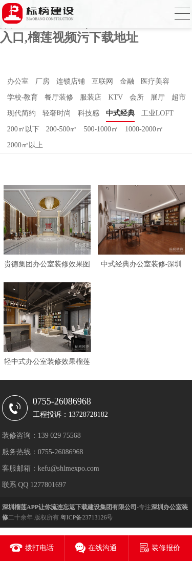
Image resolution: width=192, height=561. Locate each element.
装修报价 (166, 548)
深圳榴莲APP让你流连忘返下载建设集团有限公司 (69, 507)
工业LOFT (157, 113)
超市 (179, 97)
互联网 (102, 81)
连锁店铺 (70, 81)
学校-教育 (22, 97)
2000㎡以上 (25, 145)
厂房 (42, 81)
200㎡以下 (23, 129)
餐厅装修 (59, 97)
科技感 (88, 113)
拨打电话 (39, 548)
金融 (127, 81)
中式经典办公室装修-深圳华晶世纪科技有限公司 (141, 266)
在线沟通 (102, 548)
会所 (137, 97)
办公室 (18, 81)
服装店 (90, 97)
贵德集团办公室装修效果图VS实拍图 (47, 266)
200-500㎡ (61, 129)
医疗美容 (155, 81)
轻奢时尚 (56, 113)
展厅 (158, 97)
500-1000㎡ (100, 129)
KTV (115, 97)
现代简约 (21, 113)
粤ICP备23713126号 (86, 517)
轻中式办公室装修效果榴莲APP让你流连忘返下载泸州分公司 (47, 364)
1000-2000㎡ (144, 129)
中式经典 (120, 113)
